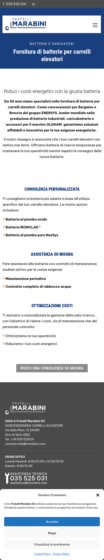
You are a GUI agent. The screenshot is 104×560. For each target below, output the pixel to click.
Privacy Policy (61, 553)
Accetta (52, 522)
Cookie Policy (42, 553)
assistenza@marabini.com (28, 483)
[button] (98, 495)
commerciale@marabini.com (25, 444)
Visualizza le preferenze (52, 544)
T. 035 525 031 (14, 4)
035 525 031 (28, 478)
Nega (52, 533)
